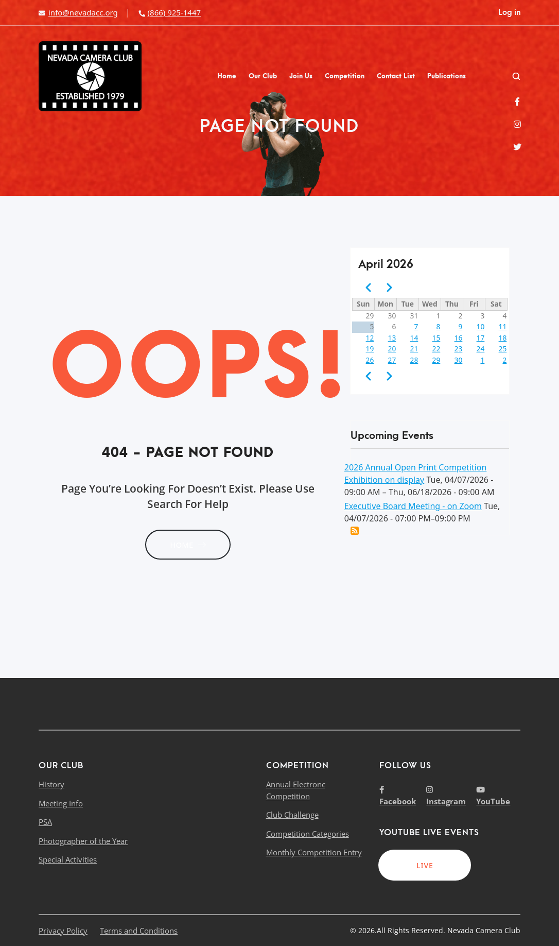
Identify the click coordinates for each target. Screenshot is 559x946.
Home (227, 76)
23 (459, 348)
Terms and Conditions (139, 930)
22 (436, 348)
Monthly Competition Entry (314, 852)
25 (503, 348)
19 (370, 348)
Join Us (300, 76)
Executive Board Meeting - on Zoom (413, 506)
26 (370, 360)
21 (414, 348)
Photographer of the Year (83, 841)
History (51, 784)
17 (481, 338)
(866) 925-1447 (169, 12)
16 (459, 338)
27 (392, 360)
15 (436, 338)
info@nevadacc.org (78, 12)
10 (481, 326)
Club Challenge (292, 814)
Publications (446, 76)
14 (414, 338)
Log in (509, 12)
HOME (188, 544)
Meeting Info (61, 803)
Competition (344, 76)
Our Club (263, 76)
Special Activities (68, 859)
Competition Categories (307, 834)
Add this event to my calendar (355, 531)
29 (436, 360)
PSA (45, 822)
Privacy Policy (63, 930)
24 (481, 348)
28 (414, 360)
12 (370, 338)
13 (392, 338)
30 (459, 360)
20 (392, 348)
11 (503, 326)
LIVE (424, 865)
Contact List (396, 76)
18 (503, 338)
